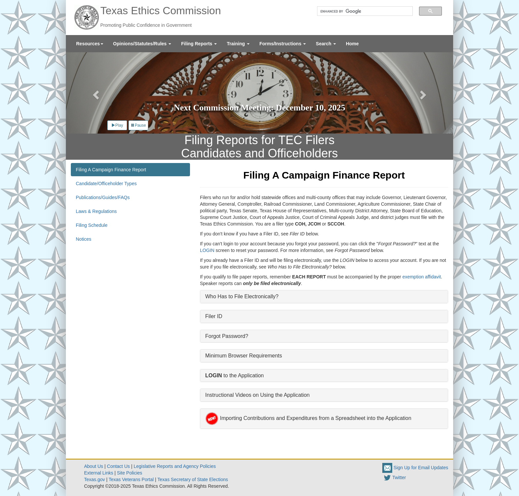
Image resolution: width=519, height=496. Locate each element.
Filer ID (213, 316)
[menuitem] (89, 43)
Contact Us (118, 466)
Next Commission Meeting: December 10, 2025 (259, 107)
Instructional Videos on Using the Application (257, 395)
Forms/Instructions (283, 43)
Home (352, 43)
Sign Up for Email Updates (415, 467)
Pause (138, 125)
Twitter (394, 477)
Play (117, 125)
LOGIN (207, 250)
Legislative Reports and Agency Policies (175, 466)
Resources (89, 43)
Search (326, 43)
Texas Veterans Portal (131, 479)
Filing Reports (199, 43)
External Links (98, 472)
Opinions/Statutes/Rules (142, 43)
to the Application (234, 375)
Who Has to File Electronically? (241, 296)
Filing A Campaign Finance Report (111, 169)
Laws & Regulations (96, 211)
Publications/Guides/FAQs (103, 197)
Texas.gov (94, 479)
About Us (93, 466)
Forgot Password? (226, 336)
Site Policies (129, 472)
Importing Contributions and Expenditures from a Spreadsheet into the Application (308, 418)
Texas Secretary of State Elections (193, 479)
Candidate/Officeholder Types (106, 183)
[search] (362, 11)
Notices (83, 239)
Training (238, 43)
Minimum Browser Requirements (243, 355)
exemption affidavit (421, 276)
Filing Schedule (92, 225)
